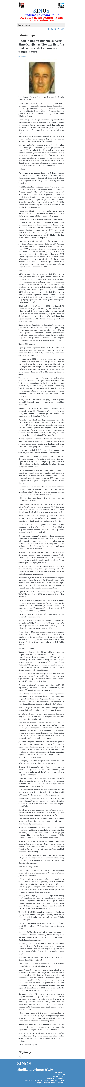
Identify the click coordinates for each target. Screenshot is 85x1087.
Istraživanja (27, 35)
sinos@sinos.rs (59, 1078)
